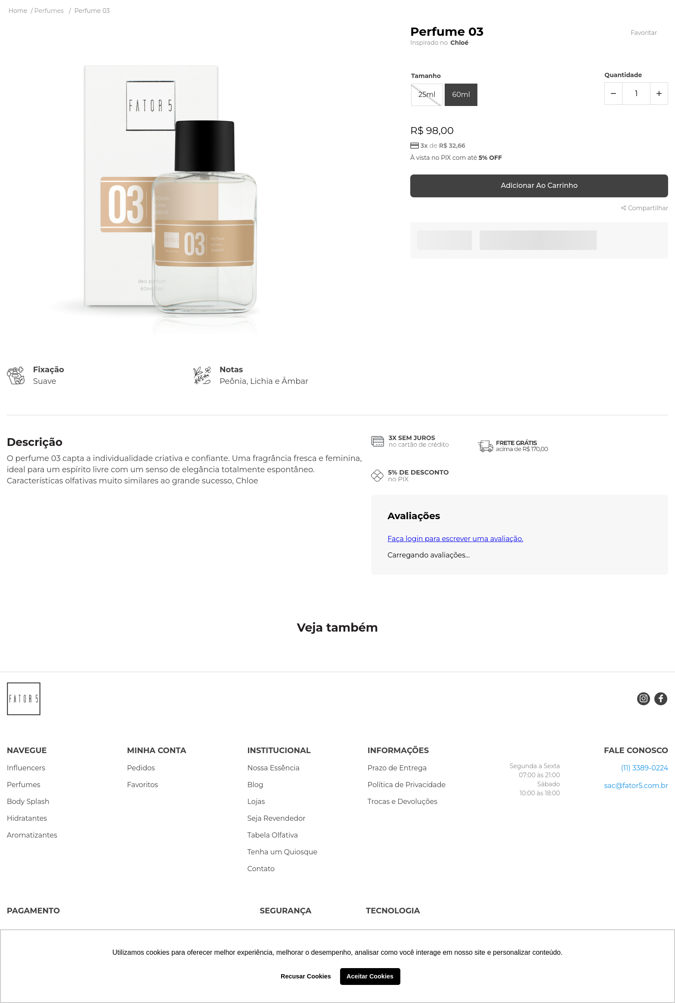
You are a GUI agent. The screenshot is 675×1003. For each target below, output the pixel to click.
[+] (659, 93)
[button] (427, 95)
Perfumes (49, 11)
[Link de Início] (18, 11)
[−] (613, 93)
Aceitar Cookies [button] (370, 976)
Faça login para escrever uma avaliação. (455, 539)
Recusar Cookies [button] (306, 976)
